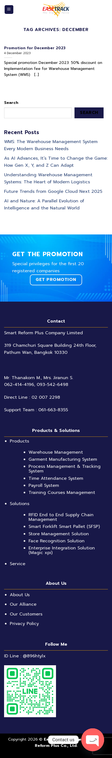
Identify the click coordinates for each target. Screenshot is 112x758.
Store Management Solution (59, 534)
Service (17, 564)
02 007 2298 (46, 397)
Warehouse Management (56, 452)
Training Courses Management (62, 492)
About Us (20, 595)
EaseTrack (54, 739)
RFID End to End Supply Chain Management (61, 517)
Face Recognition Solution (57, 541)
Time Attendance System (56, 478)
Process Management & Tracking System (65, 468)
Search (11, 103)
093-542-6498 (52, 384)
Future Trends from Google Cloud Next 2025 (53, 191)
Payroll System (44, 485)
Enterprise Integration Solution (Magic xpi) (62, 550)
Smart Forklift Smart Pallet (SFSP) (64, 526)
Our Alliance (23, 604)
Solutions (19, 503)
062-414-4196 (19, 384)
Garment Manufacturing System (63, 459)
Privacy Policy (24, 623)
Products (19, 441)
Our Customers (26, 614)
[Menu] (9, 9)
